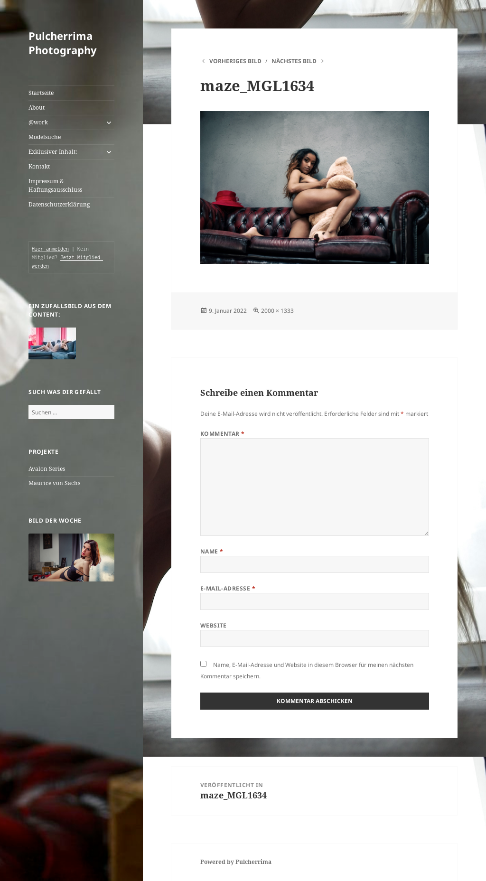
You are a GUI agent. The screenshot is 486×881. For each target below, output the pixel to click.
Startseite (41, 93)
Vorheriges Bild (235, 61)
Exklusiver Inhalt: (52, 152)
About (36, 107)
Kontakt (39, 166)
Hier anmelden (50, 249)
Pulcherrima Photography (62, 42)
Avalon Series (46, 469)
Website (213, 625)
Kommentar (222, 434)
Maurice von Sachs (54, 483)
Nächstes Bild (294, 61)
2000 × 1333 (277, 311)
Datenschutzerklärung (59, 204)
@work (38, 122)
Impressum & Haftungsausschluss (55, 185)
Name (212, 551)
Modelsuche (44, 137)
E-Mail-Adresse (228, 588)
